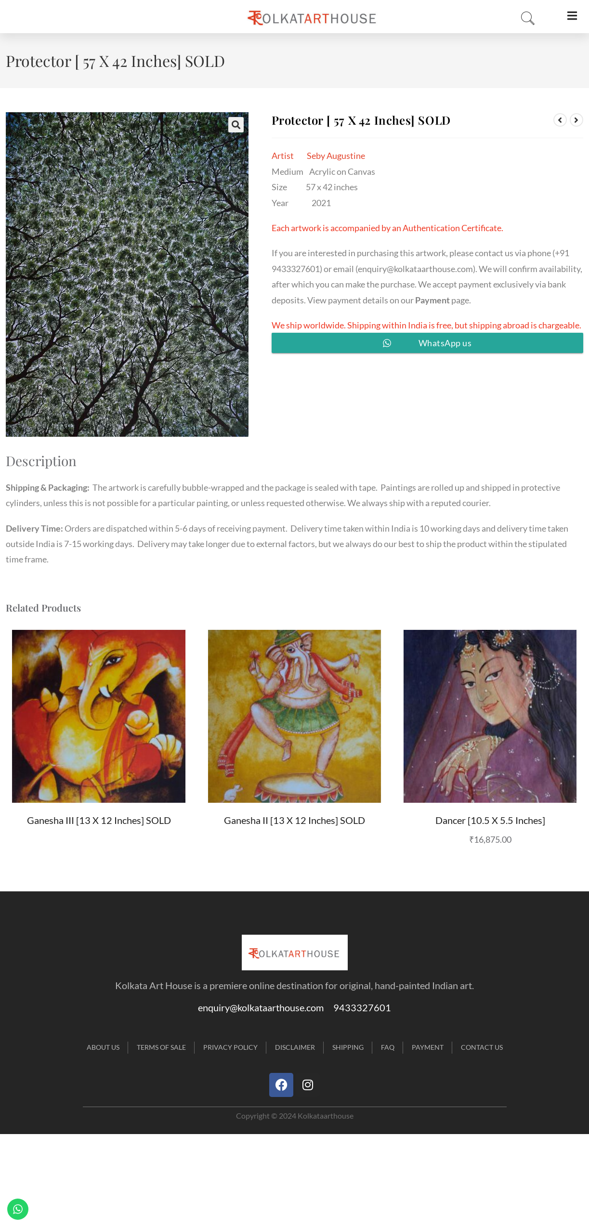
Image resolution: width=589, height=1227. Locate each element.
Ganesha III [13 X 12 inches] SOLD (99, 820)
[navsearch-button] (525, 18)
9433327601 (362, 1007)
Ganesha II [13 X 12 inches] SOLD (294, 820)
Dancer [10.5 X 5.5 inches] (490, 820)
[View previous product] (560, 120)
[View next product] (576, 120)
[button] (236, 124)
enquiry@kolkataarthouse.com (415, 268)
